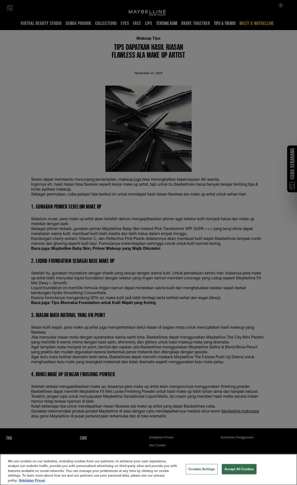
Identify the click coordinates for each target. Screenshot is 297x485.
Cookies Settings (201, 472)
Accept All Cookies (239, 472)
